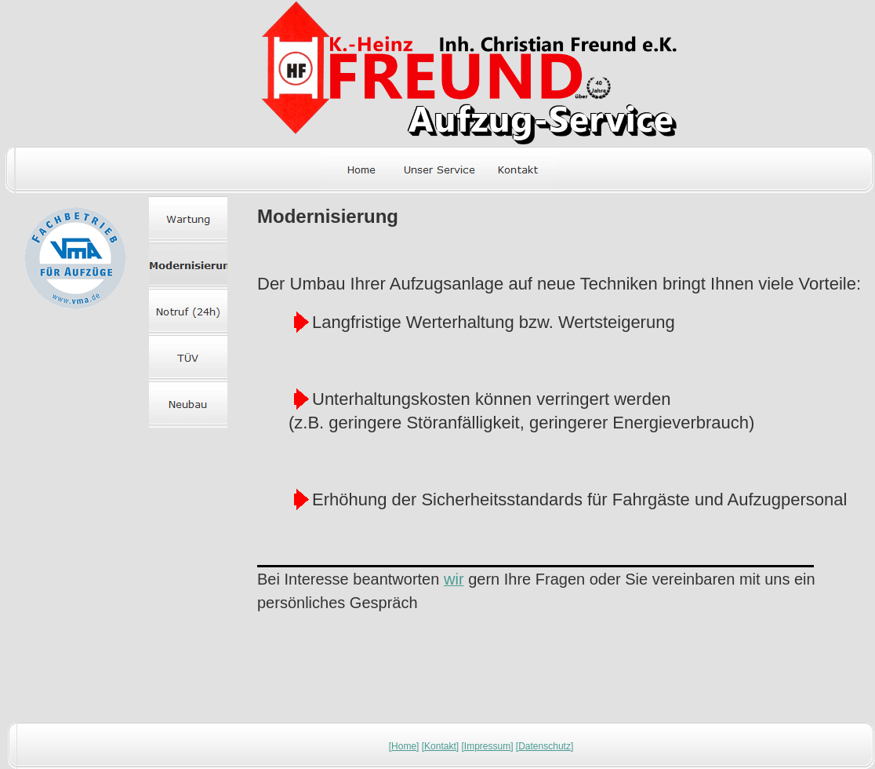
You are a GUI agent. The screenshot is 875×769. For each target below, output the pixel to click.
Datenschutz (544, 746)
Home (403, 746)
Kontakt (440, 746)
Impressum (487, 746)
